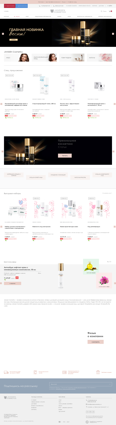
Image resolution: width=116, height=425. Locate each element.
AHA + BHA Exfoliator (65, 99)
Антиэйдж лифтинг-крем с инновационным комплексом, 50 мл (20, 268)
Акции (64, 2)
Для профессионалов (53, 2)
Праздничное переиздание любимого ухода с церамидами (16, 233)
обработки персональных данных (65, 388)
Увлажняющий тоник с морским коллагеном (41, 110)
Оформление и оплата (38, 401)
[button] (3, 34)
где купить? (62, 411)
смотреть (95, 341)
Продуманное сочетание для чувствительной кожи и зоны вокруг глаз (42, 233)
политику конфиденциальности (77, 387)
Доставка (34, 403)
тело (60, 401)
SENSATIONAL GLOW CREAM (12, 99)
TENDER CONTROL (36, 222)
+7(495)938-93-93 (45, 5)
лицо (60, 399)
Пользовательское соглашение (94, 417)
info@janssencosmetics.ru (95, 404)
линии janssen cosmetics (65, 403)
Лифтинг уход (72, 2)
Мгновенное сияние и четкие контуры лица (71, 232)
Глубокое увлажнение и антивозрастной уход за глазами (98, 233)
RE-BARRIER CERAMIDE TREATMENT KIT (14, 222)
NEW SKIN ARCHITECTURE (66, 222)
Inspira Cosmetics (10, 5)
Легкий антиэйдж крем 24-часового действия (14, 110)
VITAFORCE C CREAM (93, 99)
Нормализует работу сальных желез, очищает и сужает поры (70, 110)
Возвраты (34, 407)
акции (60, 405)
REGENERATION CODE (93, 222)
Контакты (34, 409)
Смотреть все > (107, 193)
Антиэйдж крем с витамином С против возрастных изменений (98, 110)
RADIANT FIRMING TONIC (38, 99)
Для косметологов (22, 5)
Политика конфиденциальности (94, 415)
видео (60, 409)
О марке (33, 399)
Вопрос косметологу (37, 405)
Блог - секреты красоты (65, 407)
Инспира (41, 2)
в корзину (13, 283)
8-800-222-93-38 (59, 5)
